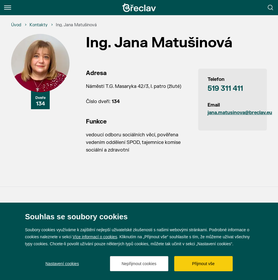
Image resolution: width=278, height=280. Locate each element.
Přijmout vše (203, 263)
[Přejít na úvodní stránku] (139, 7)
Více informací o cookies (94, 236)
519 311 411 (225, 88)
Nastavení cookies (62, 263)
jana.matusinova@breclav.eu (233, 113)
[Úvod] (16, 25)
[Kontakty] (39, 25)
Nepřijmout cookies (139, 263)
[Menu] (7, 7)
